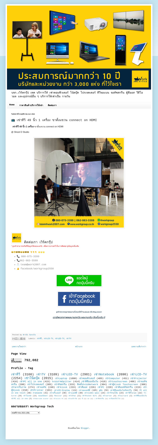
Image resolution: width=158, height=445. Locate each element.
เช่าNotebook (104, 374)
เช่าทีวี (39, 339)
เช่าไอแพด (27, 396)
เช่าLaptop (61, 378)
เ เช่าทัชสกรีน (99, 399)
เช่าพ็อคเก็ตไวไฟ (114, 399)
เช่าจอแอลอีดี (84, 390)
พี (82, 399)
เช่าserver (107, 396)
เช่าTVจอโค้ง (112, 393)
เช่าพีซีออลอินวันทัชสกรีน (121, 390)
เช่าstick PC (58, 399)
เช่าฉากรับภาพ (18, 387)
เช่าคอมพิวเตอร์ (87, 378)
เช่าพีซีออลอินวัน (90, 381)
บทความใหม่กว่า (19, 347)
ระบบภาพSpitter (62, 381)
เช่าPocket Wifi (89, 396)
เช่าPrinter (37, 390)
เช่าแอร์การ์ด (72, 399)
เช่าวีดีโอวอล (130, 393)
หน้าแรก (78, 347)
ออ (88, 399)
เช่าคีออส (82, 387)
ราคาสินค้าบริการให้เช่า (31, 105)
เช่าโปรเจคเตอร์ (35, 384)
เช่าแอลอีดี (72, 393)
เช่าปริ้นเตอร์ (55, 393)
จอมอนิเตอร (43, 396)
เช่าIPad (72, 396)
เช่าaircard (123, 396)
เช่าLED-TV (59, 339)
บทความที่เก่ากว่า (138, 347)
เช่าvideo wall (91, 393)
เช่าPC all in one (31, 381)
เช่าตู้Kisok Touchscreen (123, 384)
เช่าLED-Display (62, 390)
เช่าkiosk (62, 387)
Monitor (58, 396)
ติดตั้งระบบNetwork (87, 384)
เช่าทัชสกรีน (60, 384)
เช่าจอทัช (41, 387)
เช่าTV (68, 339)
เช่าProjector (138, 378)
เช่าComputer (112, 378)
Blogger (85, 428)
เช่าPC (101, 387)
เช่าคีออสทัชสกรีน (124, 387)
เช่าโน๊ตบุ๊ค (32, 378)
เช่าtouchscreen (117, 381)
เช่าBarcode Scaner (41, 399)
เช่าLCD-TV (48, 339)
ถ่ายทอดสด (37, 393)
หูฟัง (100, 390)
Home (12, 105)
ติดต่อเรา (52, 105)
